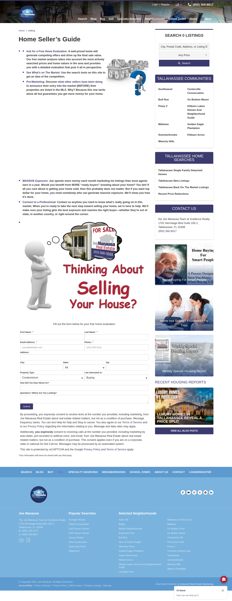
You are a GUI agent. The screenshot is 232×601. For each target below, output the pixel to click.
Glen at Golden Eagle (130, 548)
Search (27, 472)
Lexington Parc (127, 578)
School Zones (159, 472)
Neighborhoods (129, 472)
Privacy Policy (36, 426)
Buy (57, 472)
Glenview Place (127, 552)
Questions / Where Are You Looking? (38, 393)
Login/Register (115, 478)
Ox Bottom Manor (198, 99)
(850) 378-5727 (30, 537)
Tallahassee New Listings (174, 182)
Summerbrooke (168, 135)
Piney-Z (171, 552)
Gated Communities (79, 530)
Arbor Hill (124, 526)
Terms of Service (132, 422)
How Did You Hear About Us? (34, 383)
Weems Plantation (177, 575)
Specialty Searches (95, 472)
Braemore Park (127, 539)
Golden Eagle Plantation (132, 557)
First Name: (26, 332)
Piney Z (163, 106)
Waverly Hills (166, 142)
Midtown (163, 125)
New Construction (78, 548)
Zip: (108, 362)
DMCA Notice (78, 592)
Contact (203, 472)
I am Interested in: (93, 373)
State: (66, 362)
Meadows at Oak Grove (180, 526)
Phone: (88, 342)
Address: (24, 352)
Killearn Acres (196, 135)
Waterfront (74, 557)
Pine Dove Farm (176, 548)
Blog (44, 472)
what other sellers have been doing (80, 81)
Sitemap (24, 596)
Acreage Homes (77, 526)
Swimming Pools (77, 552)
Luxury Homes (76, 544)
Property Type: (27, 373)
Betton (122, 530)
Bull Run (163, 99)
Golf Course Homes (79, 535)
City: (22, 362)
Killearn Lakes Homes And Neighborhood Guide (141, 572)
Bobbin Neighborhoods (131, 535)
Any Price (184, 55)
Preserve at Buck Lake (179, 557)
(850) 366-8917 (167, 237)
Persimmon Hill (175, 544)
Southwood (165, 89)
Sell (70, 472)
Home (22, 30)
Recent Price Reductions (174, 200)
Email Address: (28, 342)
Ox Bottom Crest (176, 535)
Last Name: (90, 332)
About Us (183, 472)
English (177, 4)
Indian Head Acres (128, 561)
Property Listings (95, 592)
